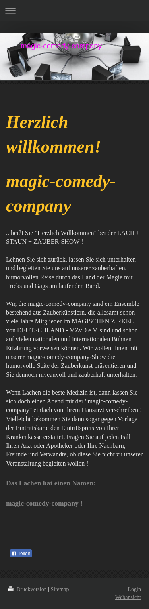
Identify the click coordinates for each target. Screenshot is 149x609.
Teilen (21, 553)
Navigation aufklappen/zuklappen (74, 10)
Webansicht (128, 597)
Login (134, 589)
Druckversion (28, 589)
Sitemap (60, 589)
